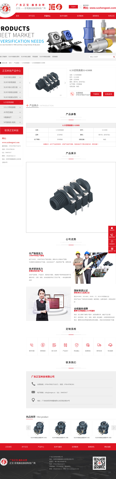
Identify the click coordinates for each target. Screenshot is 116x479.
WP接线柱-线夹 (10, 122)
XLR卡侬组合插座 (45, 56)
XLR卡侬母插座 (10, 82)
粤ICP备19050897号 (60, 461)
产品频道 (17, 63)
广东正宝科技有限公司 (43, 376)
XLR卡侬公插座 (26, 56)
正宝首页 (8, 447)
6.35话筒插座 (26, 63)
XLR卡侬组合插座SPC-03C (82, 437)
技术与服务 (64, 16)
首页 (17, 16)
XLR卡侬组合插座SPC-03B (60, 437)
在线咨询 (108, 94)
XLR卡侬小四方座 (11, 87)
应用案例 (80, 16)
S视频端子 (8, 117)
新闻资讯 (96, 16)
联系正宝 (111, 16)
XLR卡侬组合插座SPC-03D (103, 437)
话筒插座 (55, 56)
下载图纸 (96, 94)
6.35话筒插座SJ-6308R (38, 63)
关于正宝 (32, 16)
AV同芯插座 (8, 112)
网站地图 (107, 447)
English (73, 6)
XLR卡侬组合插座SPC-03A (39, 437)
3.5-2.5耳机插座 (10, 107)
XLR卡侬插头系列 (14, 56)
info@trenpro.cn (10, 156)
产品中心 (47, 16)
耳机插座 (35, 56)
